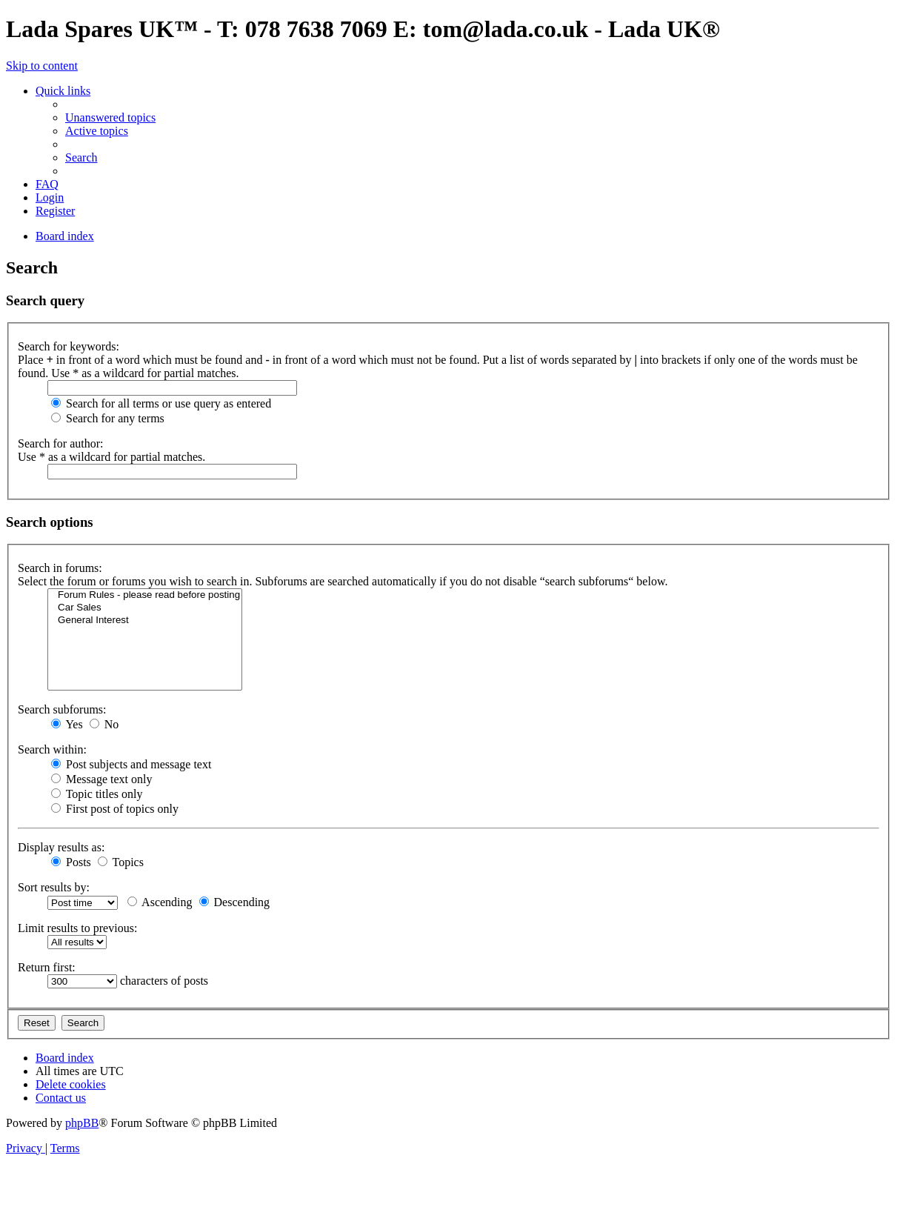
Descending (234, 902)
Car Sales (144, 608)
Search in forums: (60, 568)
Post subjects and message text (131, 764)
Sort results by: (54, 887)
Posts (71, 862)
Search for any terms (107, 418)
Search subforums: (62, 709)
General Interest (144, 620)
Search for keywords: (68, 346)
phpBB (82, 1123)
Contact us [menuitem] (61, 1097)
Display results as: (61, 847)
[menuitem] (110, 117)
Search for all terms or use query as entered (161, 403)
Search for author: (61, 443)
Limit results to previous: (77, 928)
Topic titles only (96, 794)
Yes (67, 724)
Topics (121, 862)
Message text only (101, 779)
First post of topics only (115, 808)
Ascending (160, 902)
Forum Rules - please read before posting (144, 595)
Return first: (47, 967)
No (104, 724)
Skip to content (42, 65)
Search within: (52, 749)
